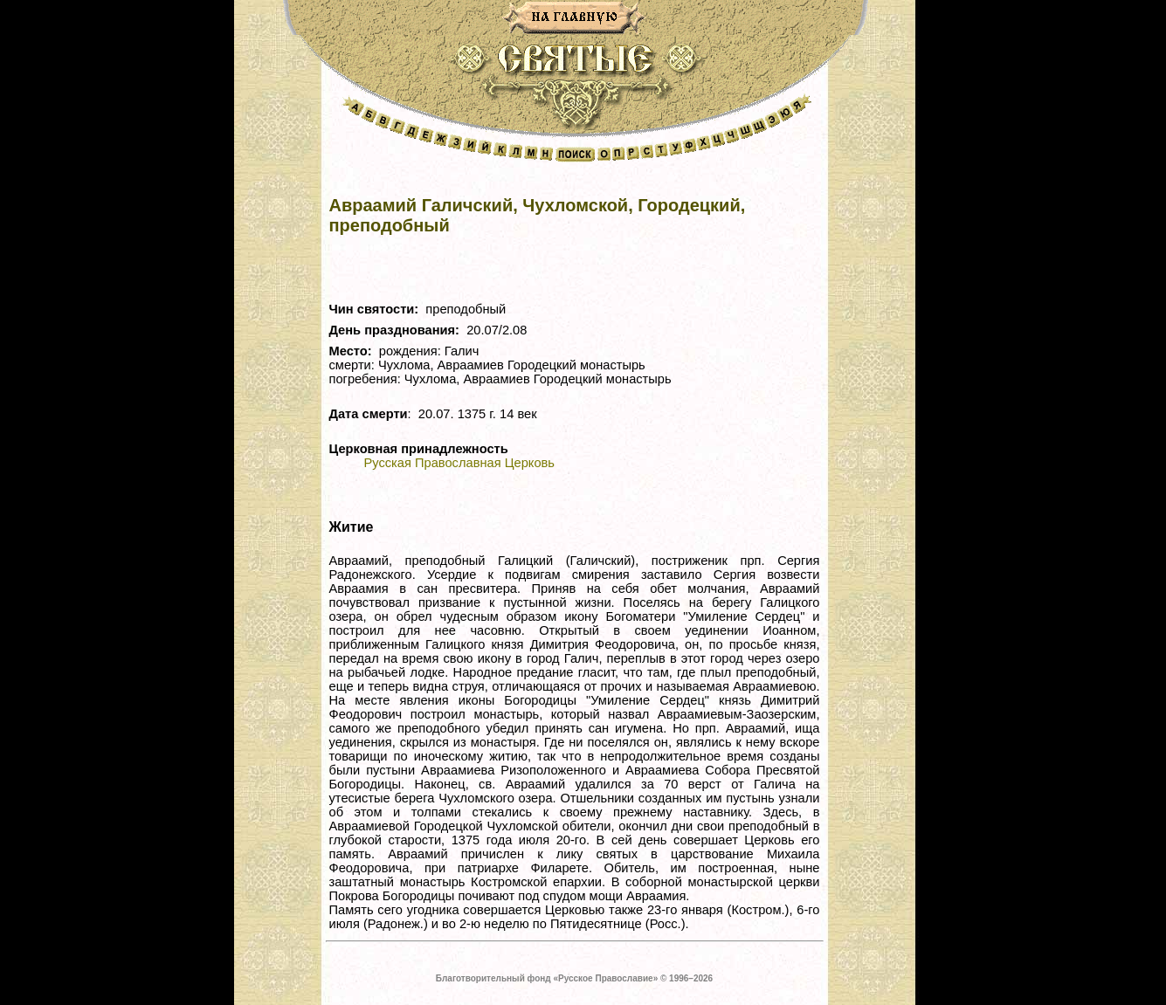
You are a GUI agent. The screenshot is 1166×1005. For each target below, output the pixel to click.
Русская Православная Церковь (459, 463)
